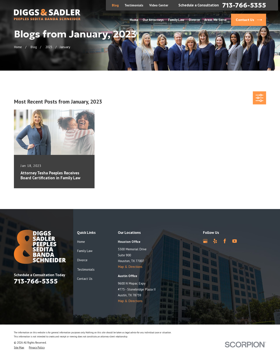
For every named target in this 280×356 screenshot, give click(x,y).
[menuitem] (19, 347)
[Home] (47, 14)
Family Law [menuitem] (176, 20)
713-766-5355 (244, 5)
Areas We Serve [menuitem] (215, 20)
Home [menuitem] (134, 20)
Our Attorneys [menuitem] (153, 20)
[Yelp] (215, 241)
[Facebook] (224, 241)
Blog (115, 5)
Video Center (158, 5)
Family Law (84, 251)
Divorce (82, 260)
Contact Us (84, 278)
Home (81, 241)
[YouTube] (234, 241)
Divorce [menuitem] (194, 20)
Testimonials (133, 5)
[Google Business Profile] (205, 241)
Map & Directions (130, 266)
